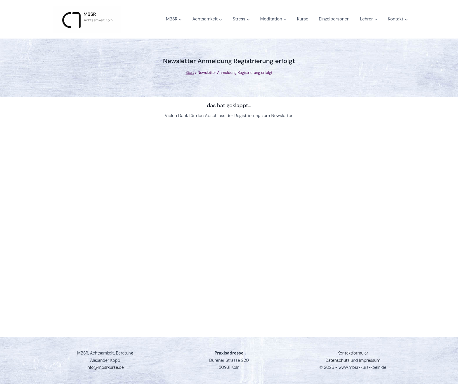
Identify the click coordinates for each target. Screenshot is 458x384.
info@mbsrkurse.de (105, 367)
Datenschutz (337, 360)
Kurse (302, 19)
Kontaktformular (353, 353)
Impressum (369, 360)
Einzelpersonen (334, 19)
